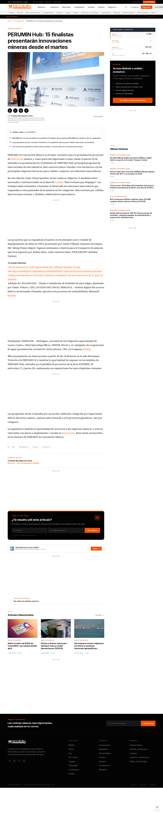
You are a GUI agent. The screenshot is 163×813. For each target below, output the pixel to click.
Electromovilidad (128, 12)
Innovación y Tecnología (89, 12)
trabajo (59, 182)
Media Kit (48, 2)
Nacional (117, 12)
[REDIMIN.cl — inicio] (20, 7)
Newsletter (136, 2)
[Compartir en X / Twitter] (15, 110)
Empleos (102, 761)
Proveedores (74, 770)
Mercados (66, 7)
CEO (13, 447)
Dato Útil (20, 12)
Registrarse (146, 7)
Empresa (59, 12)
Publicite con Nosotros (139, 749)
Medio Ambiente (142, 12)
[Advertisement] (48, 218)
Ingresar (134, 7)
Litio (70, 753)
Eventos (91, 7)
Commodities (106, 12)
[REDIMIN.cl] (17, 742)
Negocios (113, 7)
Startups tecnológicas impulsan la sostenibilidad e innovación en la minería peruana (55, 271)
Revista (101, 7)
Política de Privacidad (138, 761)
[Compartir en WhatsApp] (10, 110)
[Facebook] (19, 761)
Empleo (71, 774)
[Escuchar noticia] (98, 116)
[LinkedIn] (14, 761)
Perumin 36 (46, 447)
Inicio (9, 21)
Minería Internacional (33, 12)
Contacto (133, 753)
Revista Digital (104, 753)
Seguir (96, 548)
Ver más (99, 615)
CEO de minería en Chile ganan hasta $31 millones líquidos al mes (44, 267)
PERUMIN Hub (24, 447)
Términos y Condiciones (139, 757)
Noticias (42, 7)
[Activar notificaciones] (157, 807)
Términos (134, 785)
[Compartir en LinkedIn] (21, 110)
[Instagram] (24, 761)
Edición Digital (38, 2)
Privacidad (143, 785)
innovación (17, 159)
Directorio (55, 7)
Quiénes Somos (136, 745)
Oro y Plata (73, 757)
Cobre (71, 749)
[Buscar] (126, 7)
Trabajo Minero (48, 12)
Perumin (35, 447)
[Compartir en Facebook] (26, 110)
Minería (11, 12)
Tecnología (73, 765)
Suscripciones (104, 745)
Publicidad (57, 2)
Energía (68, 12)
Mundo (76, 12)
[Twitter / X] (10, 761)
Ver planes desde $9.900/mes (133, 100)
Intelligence (79, 7)
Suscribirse (149, 2)
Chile (11, 295)
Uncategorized (19, 21)
